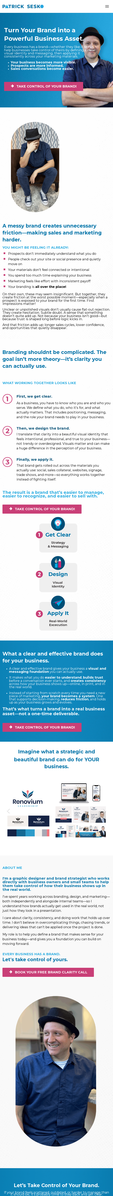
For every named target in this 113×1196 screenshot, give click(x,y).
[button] (8, 810)
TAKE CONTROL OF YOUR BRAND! (44, 86)
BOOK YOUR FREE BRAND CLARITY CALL (48, 972)
